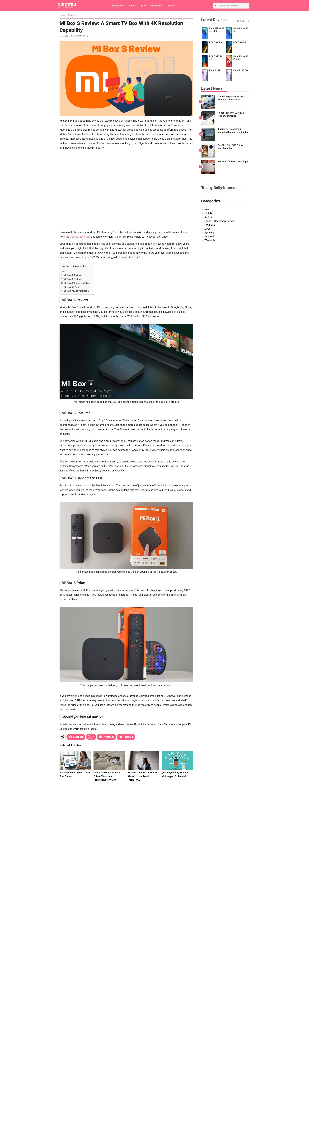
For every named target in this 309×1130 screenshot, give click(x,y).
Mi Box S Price (71, 287)
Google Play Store (80, 236)
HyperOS (209, 236)
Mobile (208, 213)
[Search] (216, 6)
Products (209, 224)
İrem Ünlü (64, 36)
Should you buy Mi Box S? (77, 291)
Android (208, 217)
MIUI (207, 228)
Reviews (209, 232)
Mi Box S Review (72, 275)
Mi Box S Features (73, 279)
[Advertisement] (37, 190)
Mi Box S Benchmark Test (77, 283)
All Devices (242, 21)
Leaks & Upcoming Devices (219, 221)
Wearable (209, 240)
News (207, 209)
